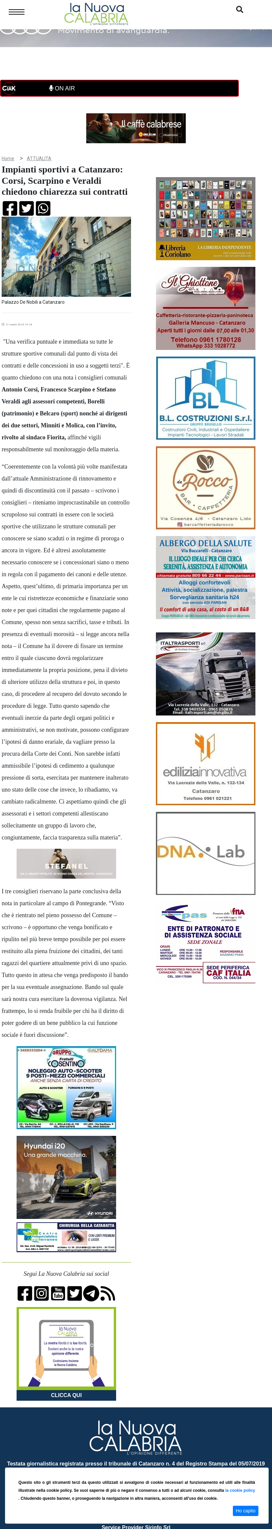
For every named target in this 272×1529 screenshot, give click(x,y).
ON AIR (62, 88)
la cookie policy (240, 1490)
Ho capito (245, 1510)
